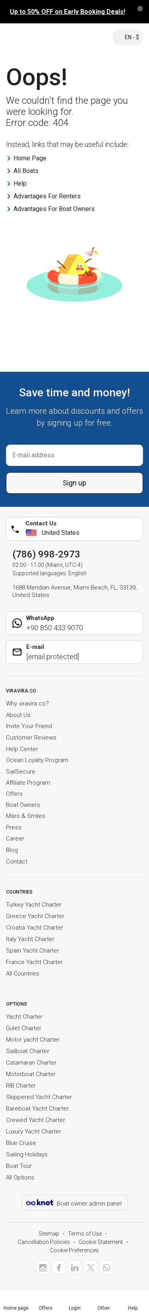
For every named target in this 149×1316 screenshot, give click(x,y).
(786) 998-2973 (46, 554)
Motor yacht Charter (33, 1039)
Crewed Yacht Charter (35, 1120)
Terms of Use (85, 1233)
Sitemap (49, 1233)
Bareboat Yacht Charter (37, 1108)
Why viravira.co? (27, 703)
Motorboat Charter (31, 1074)
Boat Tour (19, 1166)
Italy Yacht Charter (30, 939)
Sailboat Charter (27, 1051)
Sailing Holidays (27, 1154)
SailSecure (20, 771)
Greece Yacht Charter (35, 916)
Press (13, 827)
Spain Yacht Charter (32, 950)
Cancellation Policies (44, 1242)
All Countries (22, 973)
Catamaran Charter (31, 1062)
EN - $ (127, 37)
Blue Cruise (21, 1143)
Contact (16, 861)
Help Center (22, 749)
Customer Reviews (31, 737)
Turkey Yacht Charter (34, 904)
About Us (18, 715)
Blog (12, 850)
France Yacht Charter (34, 962)
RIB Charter (21, 1085)
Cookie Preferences (74, 1250)
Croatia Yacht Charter (34, 927)
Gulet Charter (23, 1028)
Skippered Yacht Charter (39, 1097)
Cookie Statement (101, 1242)
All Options (20, 1177)
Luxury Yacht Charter (33, 1131)
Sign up (74, 483)
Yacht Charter (24, 1016)
